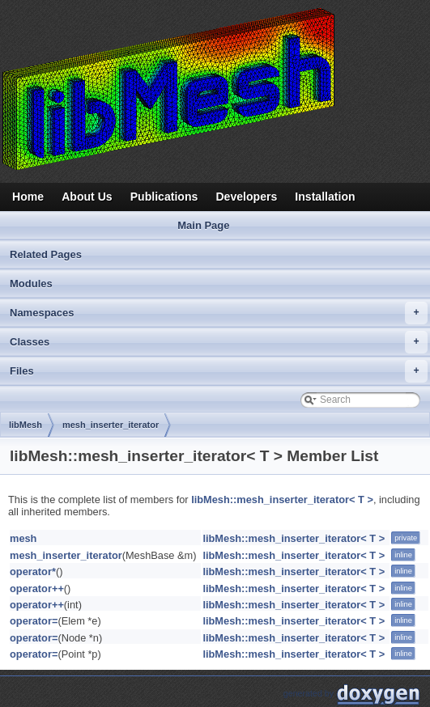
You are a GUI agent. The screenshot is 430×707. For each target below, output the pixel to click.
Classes (219, 342)
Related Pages (46, 254)
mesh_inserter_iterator (110, 425)
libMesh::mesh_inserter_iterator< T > (282, 499)
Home (28, 196)
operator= (33, 621)
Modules (31, 283)
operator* (33, 571)
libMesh (25, 425)
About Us (87, 196)
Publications (164, 196)
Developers (246, 196)
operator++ (37, 588)
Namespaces (219, 313)
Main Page (203, 225)
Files (219, 371)
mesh (23, 538)
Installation (325, 196)
